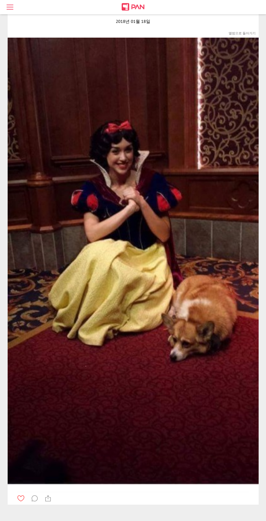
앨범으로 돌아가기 (242, 33)
